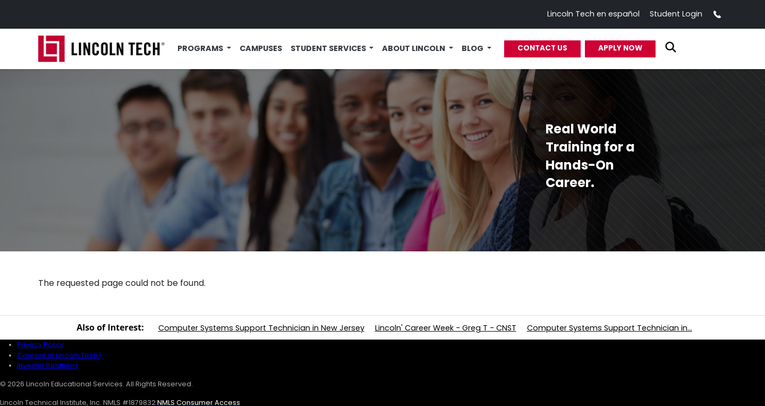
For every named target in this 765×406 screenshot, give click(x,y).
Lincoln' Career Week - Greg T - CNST (445, 328)
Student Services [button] (329, 48)
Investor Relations (47, 365)
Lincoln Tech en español (593, 14)
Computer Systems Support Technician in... (609, 328)
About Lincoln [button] (414, 48)
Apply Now (620, 48)
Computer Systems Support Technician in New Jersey (261, 328)
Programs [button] (201, 48)
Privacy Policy (40, 344)
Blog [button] (473, 48)
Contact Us (542, 48)
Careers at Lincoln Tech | (60, 355)
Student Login (676, 14)
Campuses (261, 48)
